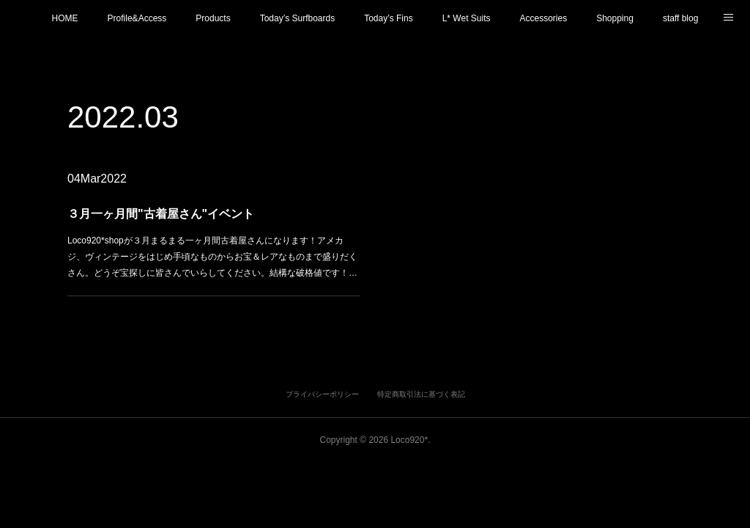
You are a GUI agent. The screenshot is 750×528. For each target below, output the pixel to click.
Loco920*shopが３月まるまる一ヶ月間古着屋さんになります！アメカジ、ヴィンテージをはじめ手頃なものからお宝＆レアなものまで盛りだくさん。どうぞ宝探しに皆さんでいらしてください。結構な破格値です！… (212, 255)
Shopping (615, 18)
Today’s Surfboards (297, 18)
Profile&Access (137, 18)
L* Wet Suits (466, 18)
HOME (65, 18)
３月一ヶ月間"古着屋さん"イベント (162, 214)
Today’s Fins (388, 18)
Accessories (543, 18)
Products (213, 18)
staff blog (680, 18)
